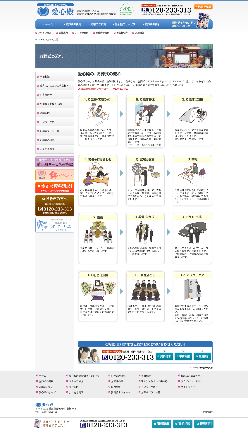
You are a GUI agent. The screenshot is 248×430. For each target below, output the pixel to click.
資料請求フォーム (120, 392)
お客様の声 (46, 94)
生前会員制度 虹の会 (51, 103)
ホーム (41, 39)
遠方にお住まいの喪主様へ (54, 85)
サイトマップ (188, 386)
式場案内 (45, 112)
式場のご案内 (46, 386)
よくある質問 (47, 149)
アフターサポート (49, 121)
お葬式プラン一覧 (49, 131)
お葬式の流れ (47, 140)
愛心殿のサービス (48, 392)
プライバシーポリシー (193, 381)
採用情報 (116, 386)
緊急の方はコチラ (190, 375)
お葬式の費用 (46, 381)
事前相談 (45, 76)
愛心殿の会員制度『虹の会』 (84, 375)
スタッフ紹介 (76, 381)
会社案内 (74, 386)
